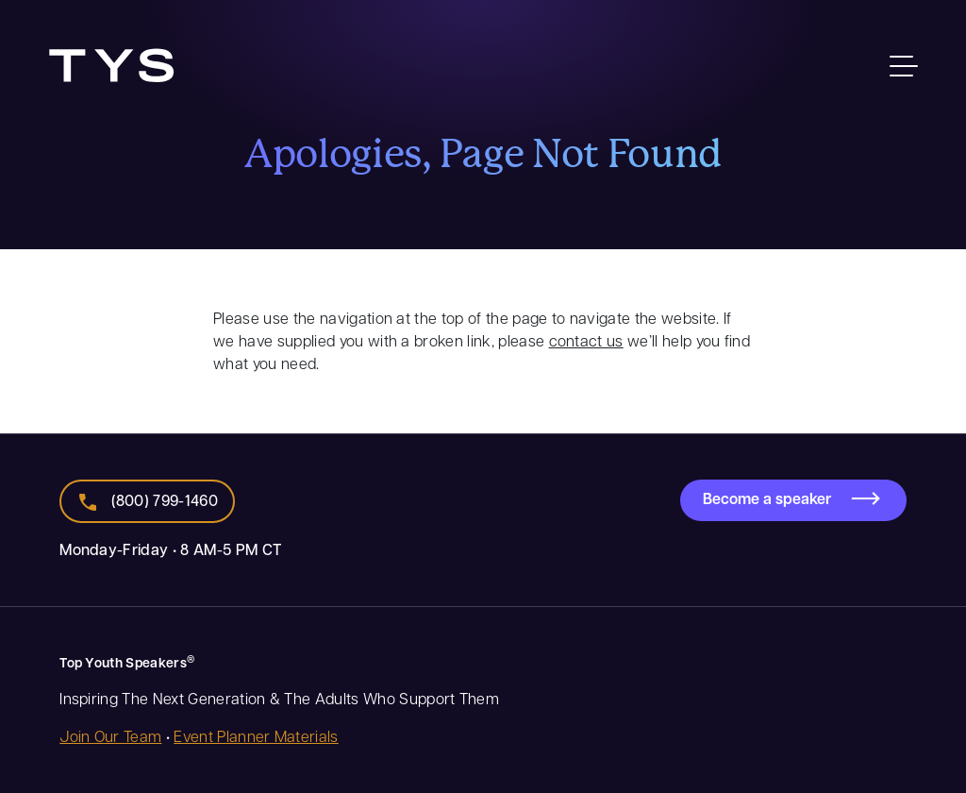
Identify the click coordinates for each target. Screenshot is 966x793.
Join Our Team (110, 736)
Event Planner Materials (256, 736)
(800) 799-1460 (164, 500)
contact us (586, 340)
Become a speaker (767, 498)
